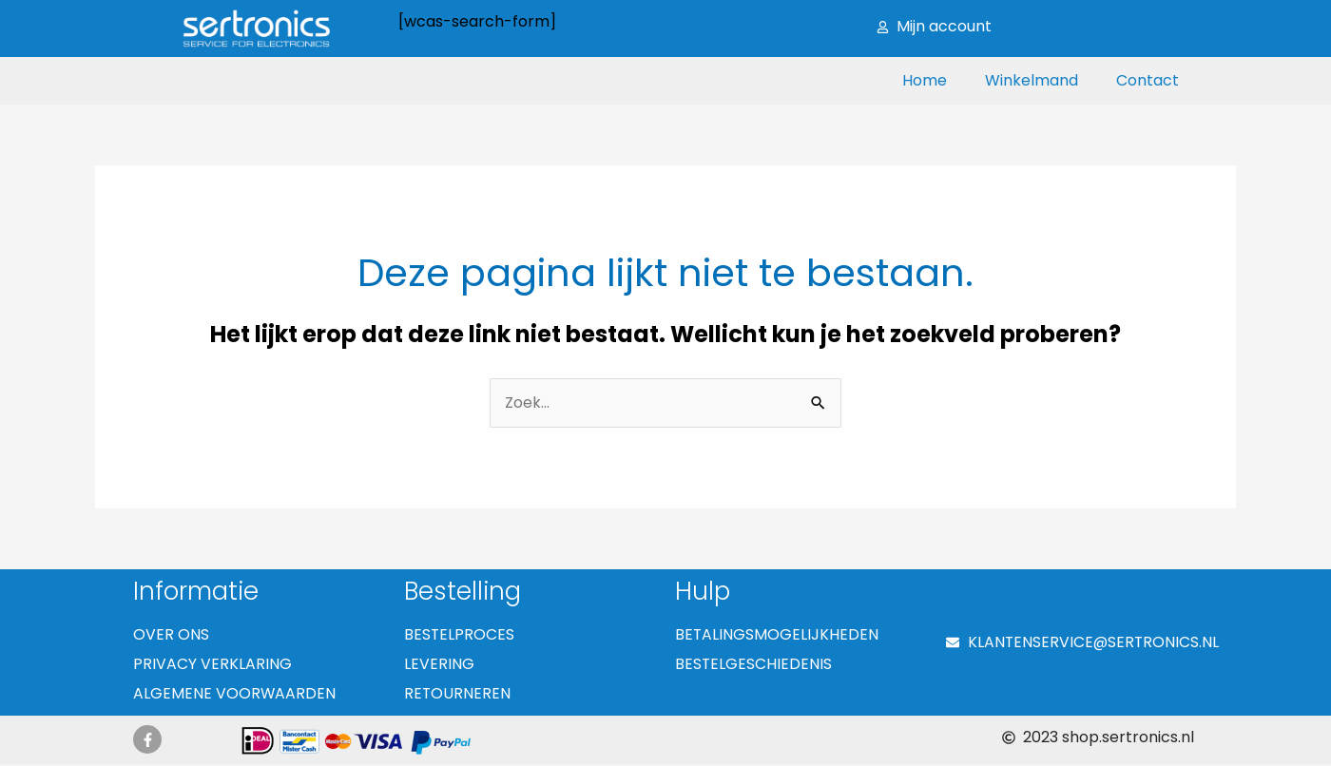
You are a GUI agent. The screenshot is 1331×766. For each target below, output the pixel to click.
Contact (1147, 80)
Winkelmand (1031, 80)
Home (924, 80)
